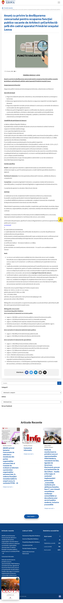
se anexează (7, 225)
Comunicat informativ (28, 449)
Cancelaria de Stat (27, 549)
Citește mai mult (8, 489)
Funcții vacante (8, 8)
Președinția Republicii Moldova (31, 546)
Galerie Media (47, 445)
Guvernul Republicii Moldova (30, 543)
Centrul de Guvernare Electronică (28, 556)
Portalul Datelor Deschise (29, 552)
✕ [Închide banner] (17, 579)
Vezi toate (31, 520)
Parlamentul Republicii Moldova (31, 539)
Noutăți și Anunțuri (7, 445)
